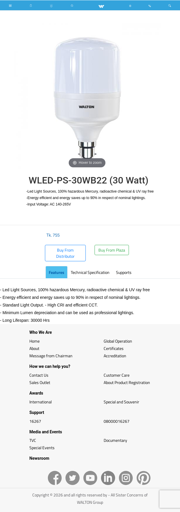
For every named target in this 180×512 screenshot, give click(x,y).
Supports (124, 272)
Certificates (114, 348)
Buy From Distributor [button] (65, 253)
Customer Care (116, 375)
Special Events (42, 447)
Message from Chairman (51, 356)
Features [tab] (56, 272)
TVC (32, 440)
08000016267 (116, 421)
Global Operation (118, 341)
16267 (35, 421)
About (34, 348)
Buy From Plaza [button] (111, 250)
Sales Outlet (39, 382)
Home (34, 341)
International (40, 402)
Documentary (115, 440)
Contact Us (38, 375)
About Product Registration (127, 382)
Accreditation (115, 356)
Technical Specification (90, 272)
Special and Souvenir (121, 402)
